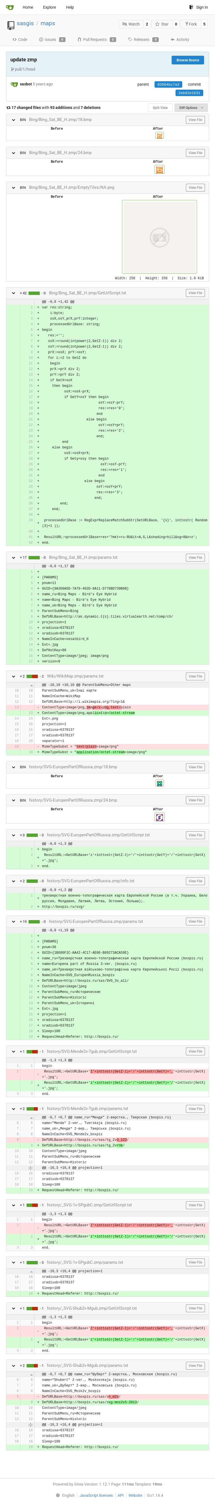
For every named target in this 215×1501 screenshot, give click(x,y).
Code (19, 39)
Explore (49, 7)
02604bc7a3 (168, 85)
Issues (52, 39)
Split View (160, 108)
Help (70, 7)
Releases (143, 39)
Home (28, 7)
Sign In (198, 7)
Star (162, 24)
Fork (191, 24)
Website (135, 1495)
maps (48, 23)
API (121, 1495)
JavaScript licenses (96, 1495)
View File (195, 120)
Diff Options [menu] (191, 108)
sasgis (25, 23)
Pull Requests (96, 39)
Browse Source (188, 60)
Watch (131, 24)
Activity (179, 39)
